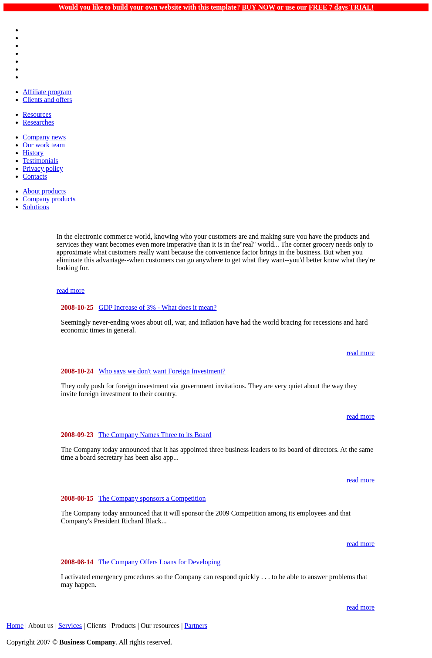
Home (15, 625)
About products (44, 191)
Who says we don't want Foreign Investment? (162, 371)
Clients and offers (47, 99)
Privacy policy (43, 168)
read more (70, 290)
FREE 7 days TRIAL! (341, 7)
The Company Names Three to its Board (154, 434)
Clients (96, 625)
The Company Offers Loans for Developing (159, 562)
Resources (37, 114)
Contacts (35, 176)
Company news (44, 137)
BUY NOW (258, 7)
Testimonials (40, 160)
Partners (196, 625)
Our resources (160, 625)
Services (70, 625)
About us (40, 625)
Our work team (44, 145)
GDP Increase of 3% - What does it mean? (157, 307)
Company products (49, 199)
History (33, 152)
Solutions (36, 206)
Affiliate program (47, 91)
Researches (38, 122)
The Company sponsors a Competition (152, 498)
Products (123, 625)
